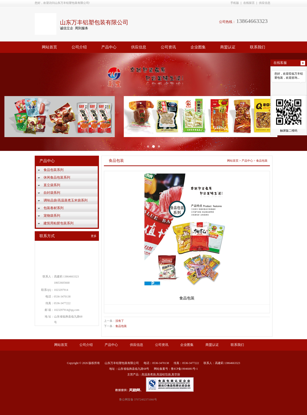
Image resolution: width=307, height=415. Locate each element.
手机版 (234, 3)
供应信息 (264, 3)
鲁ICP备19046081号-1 (184, 368)
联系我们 (257, 47)
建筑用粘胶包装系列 (58, 223)
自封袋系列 (52, 193)
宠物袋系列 (52, 215)
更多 (94, 236)
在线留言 (249, 3)
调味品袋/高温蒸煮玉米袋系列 (66, 200)
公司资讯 (168, 47)
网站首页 (49, 47)
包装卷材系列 (53, 208)
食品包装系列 (53, 170)
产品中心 (109, 47)
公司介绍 (79, 47)
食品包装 (262, 160)
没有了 (119, 321)
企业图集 (198, 47)
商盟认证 (227, 47)
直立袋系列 (52, 185)
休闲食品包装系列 (57, 177)
